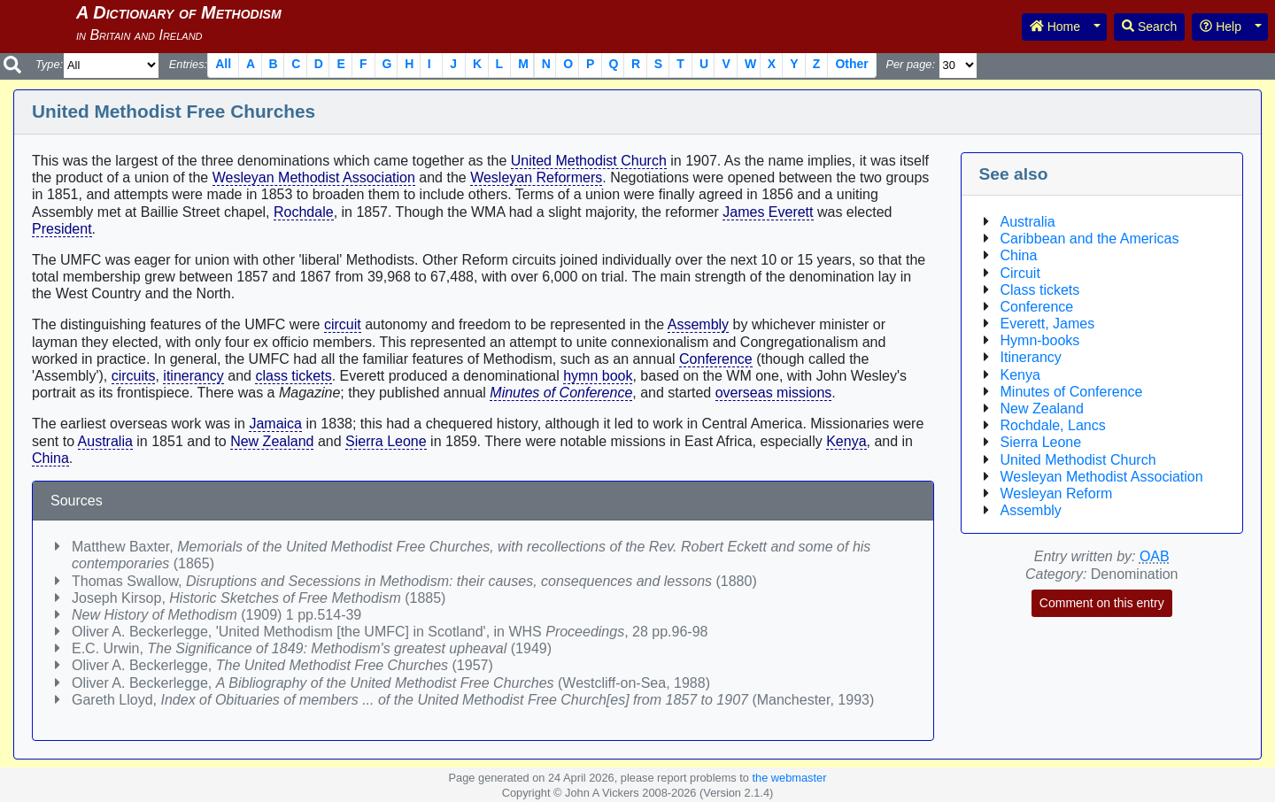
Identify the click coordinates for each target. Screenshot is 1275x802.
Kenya (846, 441)
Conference (716, 358)
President (62, 228)
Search (1149, 26)
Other (851, 64)
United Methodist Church (589, 160)
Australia (105, 441)
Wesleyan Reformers (536, 177)
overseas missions (773, 392)
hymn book (597, 375)
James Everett (767, 212)
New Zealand (271, 441)
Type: (49, 64)
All (223, 64)
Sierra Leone (386, 441)
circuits (134, 375)
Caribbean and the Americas (1090, 238)
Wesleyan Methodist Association (313, 177)
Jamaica (275, 423)
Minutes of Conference (561, 392)
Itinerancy (1031, 357)
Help (1220, 26)
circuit (342, 324)
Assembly (698, 324)
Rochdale (304, 212)
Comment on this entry (1101, 603)
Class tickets (1040, 289)
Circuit (1020, 273)
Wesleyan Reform (1057, 493)
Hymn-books (1040, 340)
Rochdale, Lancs (1053, 425)
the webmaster (789, 777)
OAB (1155, 556)
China (50, 458)
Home (1055, 26)
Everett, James (1048, 323)
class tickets (293, 375)
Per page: (910, 64)
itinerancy (193, 375)
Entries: (188, 64)
